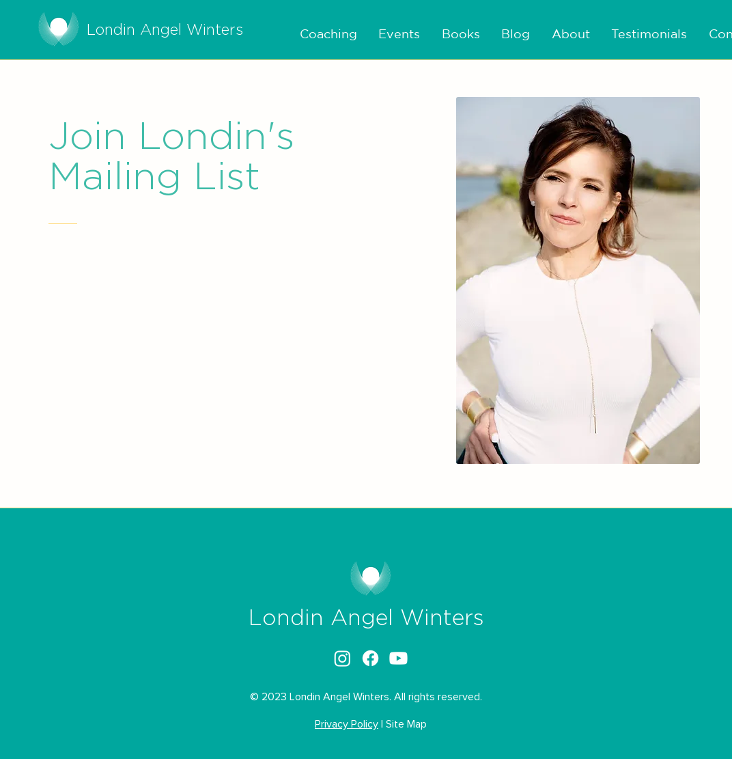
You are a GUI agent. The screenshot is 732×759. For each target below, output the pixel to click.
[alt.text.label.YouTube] (398, 658)
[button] (324, 34)
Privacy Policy (346, 724)
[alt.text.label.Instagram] (342, 658)
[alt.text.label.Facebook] (370, 658)
